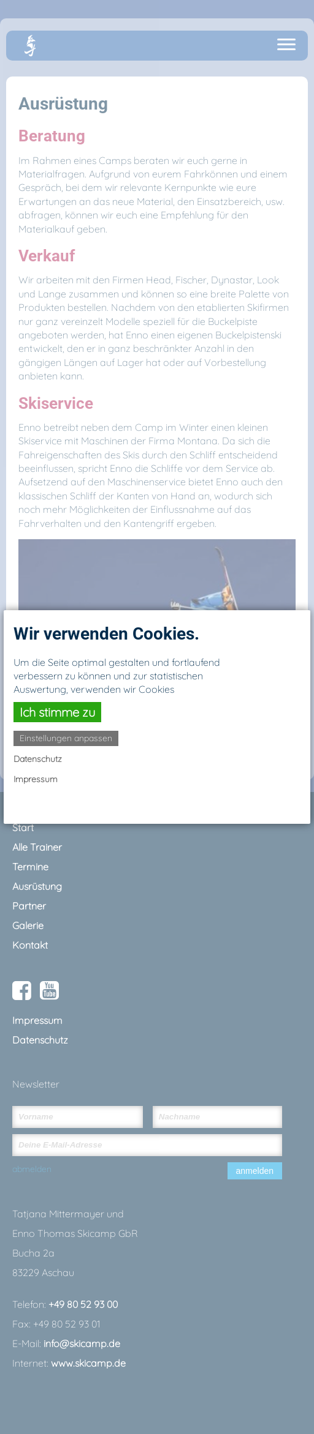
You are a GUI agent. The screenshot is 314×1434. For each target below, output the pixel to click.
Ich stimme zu (57, 712)
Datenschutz (37, 758)
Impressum (35, 779)
